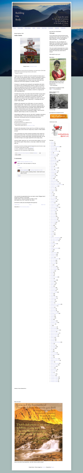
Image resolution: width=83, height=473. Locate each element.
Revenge (52, 314)
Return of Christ (54, 311)
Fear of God (53, 196)
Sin (51, 325)
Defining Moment (54, 181)
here (52, 89)
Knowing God (53, 254)
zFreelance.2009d (54, 381)
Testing (52, 343)
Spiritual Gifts (53, 331)
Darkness (52, 176)
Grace (52, 225)
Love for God (53, 266)
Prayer (52, 295)
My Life (52, 278)
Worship (52, 367)
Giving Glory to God (54, 207)
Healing (52, 233)
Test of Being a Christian (55, 342)
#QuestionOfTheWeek (55, 146)
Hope (52, 242)
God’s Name (53, 216)
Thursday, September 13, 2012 (36, 170)
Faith (52, 195)
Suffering (52, 337)
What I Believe (28, 28)
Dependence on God (55, 183)
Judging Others (54, 252)
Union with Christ (54, 354)
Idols (52, 246)
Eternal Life (53, 189)
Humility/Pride (53, 243)
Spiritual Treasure (54, 334)
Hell (51, 236)
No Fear (52, 281)
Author (34, 28)
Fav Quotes (50, 28)
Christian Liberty (54, 170)
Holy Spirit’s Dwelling (55, 239)
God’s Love (53, 213)
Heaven (52, 234)
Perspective (53, 290)
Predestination (53, 298)
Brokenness (53, 164)
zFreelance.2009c (54, 380)
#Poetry (52, 145)
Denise (18, 161)
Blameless (53, 158)
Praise (52, 293)
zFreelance (53, 375)
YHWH (52, 372)
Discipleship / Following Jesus (56, 184)
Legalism (52, 257)
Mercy (52, 272)
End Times (53, 187)
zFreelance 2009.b (54, 378)
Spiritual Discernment (55, 330)
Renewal (52, 307)
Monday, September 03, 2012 (26, 161)
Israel (52, 249)
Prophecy (52, 299)
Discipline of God (54, 186)
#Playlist (52, 143)
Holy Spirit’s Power (54, 240)
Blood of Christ (53, 161)
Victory (52, 357)
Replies (20, 167)
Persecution (53, 287)
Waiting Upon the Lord (55, 360)
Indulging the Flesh (54, 248)
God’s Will (53, 223)
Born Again (53, 163)
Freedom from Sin (54, 204)
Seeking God (53, 320)
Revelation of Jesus (54, 313)
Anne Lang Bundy (24, 170)
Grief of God (53, 228)
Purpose (52, 302)
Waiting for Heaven (54, 358)
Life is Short (53, 260)
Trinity (52, 349)
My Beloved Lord (54, 277)
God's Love (53, 211)
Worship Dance (54, 369)
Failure (52, 193)
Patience (52, 284)
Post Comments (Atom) (24, 206)
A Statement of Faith (55, 151)
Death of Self (53, 180)
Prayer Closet (53, 296)
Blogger (52, 467)
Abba (52, 152)
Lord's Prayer (53, 263)
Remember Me (54, 305)
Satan (52, 319)
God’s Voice (53, 222)
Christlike (52, 173)
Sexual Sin (53, 324)
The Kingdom (53, 346)
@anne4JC (32, 147)
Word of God (53, 366)
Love (52, 264)
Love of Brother (54, 267)
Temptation (53, 340)
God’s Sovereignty (54, 220)
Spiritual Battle (53, 328)
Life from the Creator (55, 258)
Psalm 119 (53, 301)
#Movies (52, 142)
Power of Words (54, 292)
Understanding (53, 352)
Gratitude (52, 227)
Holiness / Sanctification (55, 237)
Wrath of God (53, 370)
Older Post (43, 204)
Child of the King (54, 167)
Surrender (53, 339)
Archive (38, 28)
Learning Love (53, 255)
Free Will (52, 202)
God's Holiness (54, 210)
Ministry (52, 273)
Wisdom (52, 361)
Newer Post (17, 204)
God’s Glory (53, 208)
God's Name (53, 214)
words (58, 39)
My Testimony (53, 280)
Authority (52, 157)
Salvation (52, 317)
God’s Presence (54, 217)
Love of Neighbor (54, 269)
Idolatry (52, 245)
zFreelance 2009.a (54, 377)
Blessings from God (54, 160)
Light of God (53, 261)
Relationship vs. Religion (55, 304)
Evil (51, 192)
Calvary (52, 166)
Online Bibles (20, 28)
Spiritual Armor (53, 326)
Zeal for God (53, 373)
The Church (53, 345)
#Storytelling (53, 148)
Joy (51, 251)
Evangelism (53, 190)
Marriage (52, 270)
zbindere (43, 467)
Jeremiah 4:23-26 (30, 125)
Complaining (53, 175)
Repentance (53, 308)
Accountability (53, 155)
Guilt (51, 231)
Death (52, 178)
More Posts (44, 28)
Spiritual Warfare (54, 336)
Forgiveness (53, 201)
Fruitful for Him (53, 205)
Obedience (53, 283)
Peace (52, 286)
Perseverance (53, 289)
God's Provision (54, 219)
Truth (52, 351)
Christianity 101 (54, 172)
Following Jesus (54, 199)
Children (52, 169)
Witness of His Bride (55, 363)
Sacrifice (52, 316)
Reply (18, 165)
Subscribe (57, 28)
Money (52, 275)
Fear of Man (53, 198)
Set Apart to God (54, 322)
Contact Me (63, 28)
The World (53, 348)
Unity (52, 355)
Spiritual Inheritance (55, 333)
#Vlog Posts (53, 149)
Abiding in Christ (54, 154)
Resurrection (53, 310)
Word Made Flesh (54, 364)
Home (14, 28)
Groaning (52, 230)
